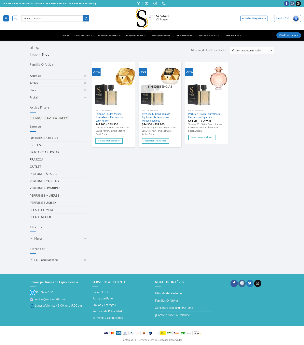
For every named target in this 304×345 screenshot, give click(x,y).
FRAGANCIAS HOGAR (44, 152)
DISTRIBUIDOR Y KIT (44, 137)
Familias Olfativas (167, 300)
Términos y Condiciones (107, 317)
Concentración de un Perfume (174, 307)
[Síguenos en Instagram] (292, 3)
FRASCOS (36, 159)
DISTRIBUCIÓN (233, 35)
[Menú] (6, 18)
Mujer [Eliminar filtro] (36, 117)
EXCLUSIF (36, 145)
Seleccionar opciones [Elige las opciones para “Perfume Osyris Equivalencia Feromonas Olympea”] (202, 137)
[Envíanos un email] (298, 3)
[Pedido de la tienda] (252, 50)
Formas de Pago (102, 298)
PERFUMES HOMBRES (45, 188)
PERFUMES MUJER (136, 35)
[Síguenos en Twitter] (249, 283)
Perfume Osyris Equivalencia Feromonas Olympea (204, 115)
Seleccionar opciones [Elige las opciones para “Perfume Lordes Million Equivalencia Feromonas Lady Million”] (109, 140)
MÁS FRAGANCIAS (209, 35)
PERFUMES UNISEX (185, 35)
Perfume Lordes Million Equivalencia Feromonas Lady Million (109, 117)
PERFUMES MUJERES (44, 195)
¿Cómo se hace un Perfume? (173, 315)
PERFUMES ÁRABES (161, 35)
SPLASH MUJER (40, 217)
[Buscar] (15, 18)
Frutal (34, 97)
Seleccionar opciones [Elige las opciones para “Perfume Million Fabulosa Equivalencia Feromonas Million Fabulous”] (155, 140)
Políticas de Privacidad (107, 311)
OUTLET (35, 166)
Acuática (35, 75)
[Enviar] (86, 18)
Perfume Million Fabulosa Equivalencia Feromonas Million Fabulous (156, 117)
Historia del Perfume (168, 293)
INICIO (65, 35)
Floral (33, 90)
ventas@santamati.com (47, 299)
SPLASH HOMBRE (42, 210)
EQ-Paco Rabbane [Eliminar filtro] (57, 117)
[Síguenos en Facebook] (286, 3)
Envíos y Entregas (104, 305)
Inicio (33, 54)
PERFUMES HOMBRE (109, 35)
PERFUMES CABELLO (44, 181)
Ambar (34, 83)
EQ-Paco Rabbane (46, 259)
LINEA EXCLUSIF (83, 35)
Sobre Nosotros (102, 292)
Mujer (38, 238)
